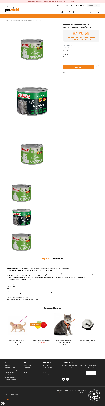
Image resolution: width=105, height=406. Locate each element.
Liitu (91, 373)
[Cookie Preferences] (3, 403)
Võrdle (64, 72)
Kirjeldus (45, 259)
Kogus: (65, 56)
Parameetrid (58, 259)
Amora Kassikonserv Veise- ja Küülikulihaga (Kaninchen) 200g (26, 20)
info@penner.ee (10, 396)
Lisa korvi (78, 67)
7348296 (8, 399)
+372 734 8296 (75, 5)
